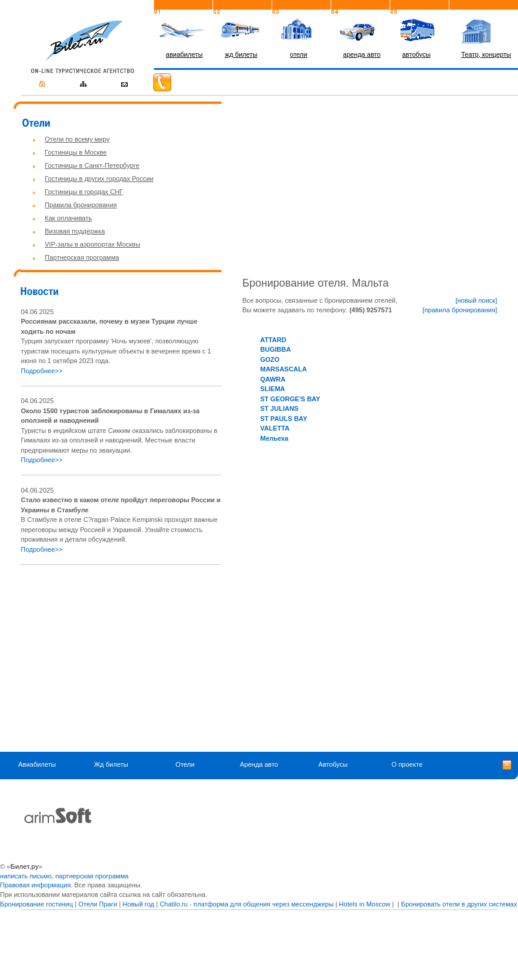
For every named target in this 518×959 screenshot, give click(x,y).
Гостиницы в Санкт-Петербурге (92, 165)
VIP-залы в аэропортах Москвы (92, 244)
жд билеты (241, 54)
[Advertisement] (121, 658)
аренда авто (362, 54)
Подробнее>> (42, 370)
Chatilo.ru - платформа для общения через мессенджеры (246, 904)
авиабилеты (184, 54)
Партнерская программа (82, 257)
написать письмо (26, 876)
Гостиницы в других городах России (99, 178)
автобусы (416, 54)
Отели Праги (97, 904)
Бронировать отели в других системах (459, 904)
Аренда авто (259, 764)
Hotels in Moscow (364, 904)
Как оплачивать (68, 218)
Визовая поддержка (75, 231)
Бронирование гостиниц (36, 904)
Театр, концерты (486, 54)
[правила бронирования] (460, 309)
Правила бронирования (81, 204)
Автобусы (333, 764)
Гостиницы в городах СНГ (84, 191)
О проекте (407, 764)
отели (298, 54)
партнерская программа (92, 876)
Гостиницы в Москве (76, 152)
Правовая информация (35, 885)
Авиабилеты (37, 764)
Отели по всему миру (77, 139)
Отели (185, 764)
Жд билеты (111, 764)
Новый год (138, 904)
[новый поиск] (476, 300)
